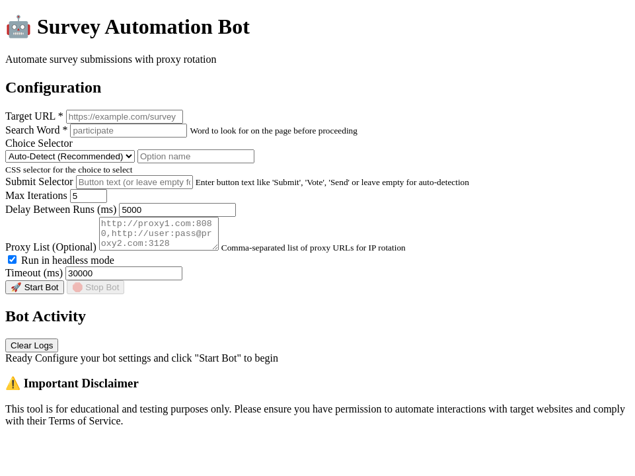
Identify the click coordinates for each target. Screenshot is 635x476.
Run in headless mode (61, 266)
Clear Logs (32, 351)
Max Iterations (36, 195)
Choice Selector (39, 143)
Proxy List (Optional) (50, 252)
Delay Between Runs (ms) (60, 209)
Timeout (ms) (34, 278)
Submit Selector (39, 181)
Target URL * (34, 116)
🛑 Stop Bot (96, 293)
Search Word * (36, 130)
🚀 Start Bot (35, 293)
